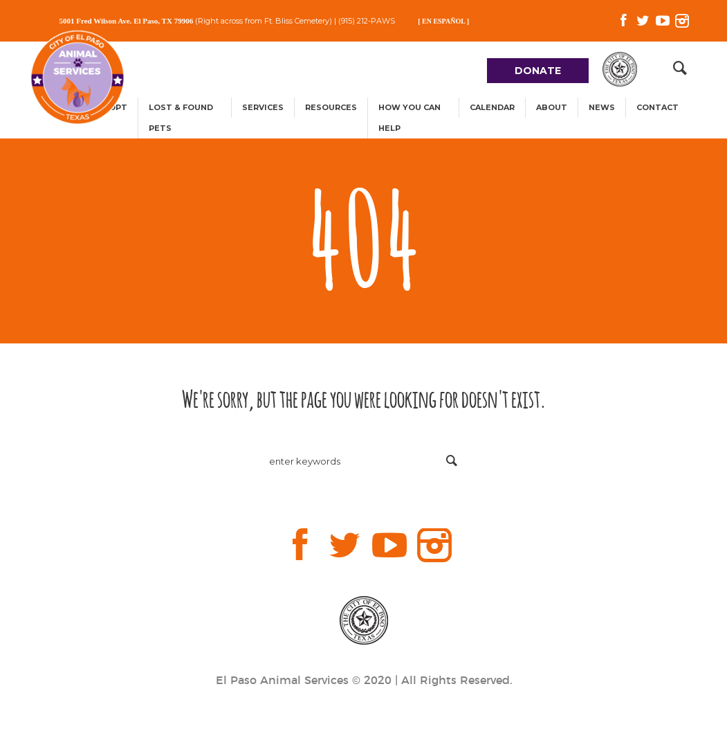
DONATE (538, 70)
